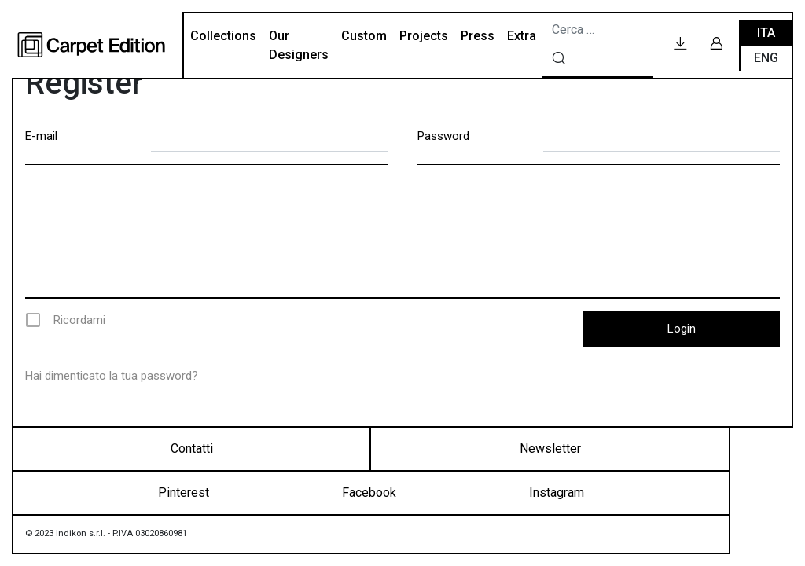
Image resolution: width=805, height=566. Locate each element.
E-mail (41, 136)
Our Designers (299, 45)
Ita (766, 32)
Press (477, 35)
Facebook (369, 492)
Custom (364, 35)
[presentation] (404, 231)
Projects (423, 35)
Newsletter (550, 448)
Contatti (192, 448)
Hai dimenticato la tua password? (111, 376)
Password (443, 136)
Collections (223, 35)
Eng (766, 57)
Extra (521, 35)
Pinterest (183, 492)
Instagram (556, 492)
